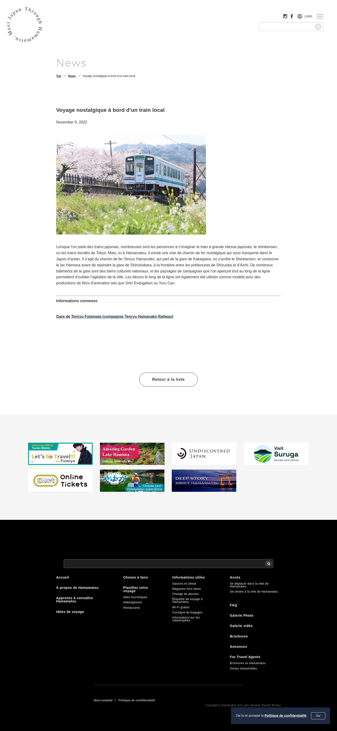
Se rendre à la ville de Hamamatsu (254, 591)
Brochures (239, 636)
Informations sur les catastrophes (186, 619)
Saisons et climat (184, 583)
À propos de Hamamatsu (77, 588)
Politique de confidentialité (285, 715)
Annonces (238, 646)
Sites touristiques (135, 597)
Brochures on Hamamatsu (248, 663)
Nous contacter (103, 700)
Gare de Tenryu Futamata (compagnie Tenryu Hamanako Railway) (114, 316)
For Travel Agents (245, 657)
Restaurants (131, 607)
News (72, 76)
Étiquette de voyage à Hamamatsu (187, 600)
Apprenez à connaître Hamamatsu (74, 599)
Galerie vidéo (241, 626)
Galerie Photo (241, 615)
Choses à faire (135, 577)
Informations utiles (188, 577)
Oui (318, 715)
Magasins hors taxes (186, 588)
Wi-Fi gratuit (180, 607)
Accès (235, 577)
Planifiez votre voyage (135, 589)
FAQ (233, 605)
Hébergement (132, 602)
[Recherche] (318, 26)
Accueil (62, 577)
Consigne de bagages (187, 612)
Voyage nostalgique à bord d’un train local (109, 76)
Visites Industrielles (243, 668)
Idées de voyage (70, 612)
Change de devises (185, 594)
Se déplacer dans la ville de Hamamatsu (249, 585)
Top (58, 76)
